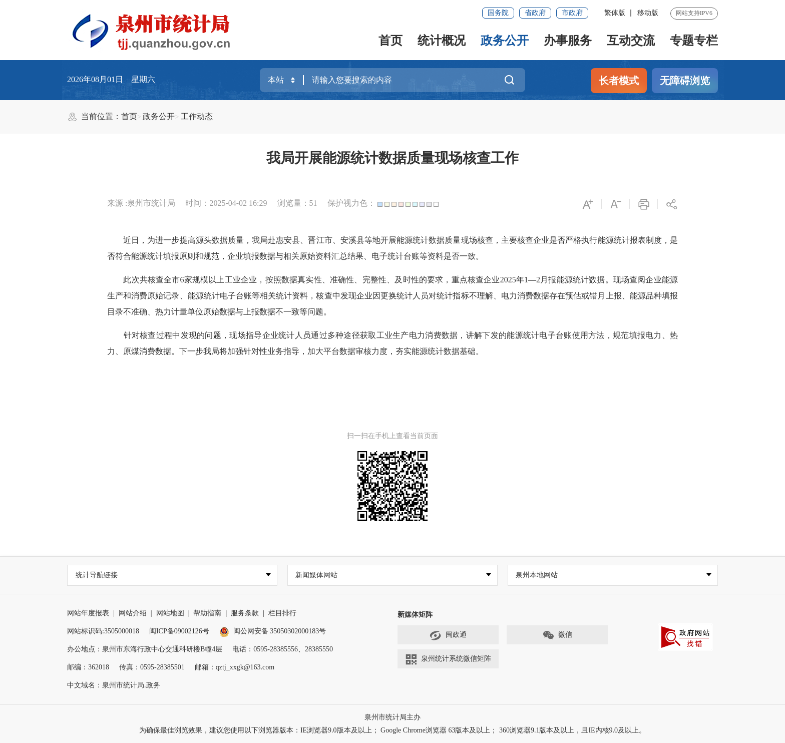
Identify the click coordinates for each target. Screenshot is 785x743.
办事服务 (568, 40)
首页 (390, 40)
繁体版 (614, 13)
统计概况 (442, 40)
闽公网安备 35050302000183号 (272, 631)
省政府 (535, 13)
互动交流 (631, 40)
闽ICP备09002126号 (179, 631)
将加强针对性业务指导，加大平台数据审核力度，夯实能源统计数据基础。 (352, 351)
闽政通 (448, 635)
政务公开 (505, 40)
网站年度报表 (88, 613)
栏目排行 (282, 613)
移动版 (647, 13)
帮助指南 (207, 613)
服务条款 (245, 613)
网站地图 (170, 613)
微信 (557, 635)
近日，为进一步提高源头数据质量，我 (191, 240)
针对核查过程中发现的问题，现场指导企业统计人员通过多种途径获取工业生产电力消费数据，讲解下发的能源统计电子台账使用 (356, 335)
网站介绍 (133, 613)
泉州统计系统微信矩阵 (448, 659)
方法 (596, 335)
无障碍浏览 (685, 80)
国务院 (498, 13)
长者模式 (619, 80)
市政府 (572, 13)
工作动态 (197, 116)
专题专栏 (694, 40)
